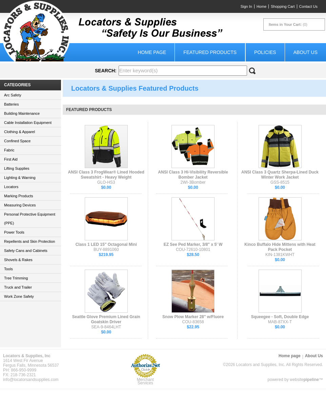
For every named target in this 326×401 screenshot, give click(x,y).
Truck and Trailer (18, 287)
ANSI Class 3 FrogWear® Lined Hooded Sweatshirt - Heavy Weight (106, 175)
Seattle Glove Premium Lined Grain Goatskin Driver (106, 319)
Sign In (246, 6)
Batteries (11, 104)
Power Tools (14, 232)
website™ (306, 379)
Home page (152, 52)
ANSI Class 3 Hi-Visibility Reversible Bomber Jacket (193, 175)
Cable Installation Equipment (28, 123)
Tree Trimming (16, 278)
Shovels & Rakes (18, 260)
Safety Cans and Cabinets (25, 251)
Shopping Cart (282, 6)
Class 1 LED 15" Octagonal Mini (106, 244)
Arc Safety (12, 95)
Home (261, 6)
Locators (11, 187)
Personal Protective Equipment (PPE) (29, 218)
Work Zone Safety (19, 296)
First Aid (11, 159)
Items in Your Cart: (285, 24)
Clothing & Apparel (19, 132)
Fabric (9, 150)
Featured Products (210, 52)
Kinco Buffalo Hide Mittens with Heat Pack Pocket (279, 247)
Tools (8, 269)
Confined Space (17, 141)
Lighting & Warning (20, 178)
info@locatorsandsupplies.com (31, 379)
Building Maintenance (22, 113)
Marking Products (18, 196)
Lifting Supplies (16, 168)
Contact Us (308, 6)
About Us (305, 52)
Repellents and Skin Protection (29, 241)
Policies (265, 52)
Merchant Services (145, 381)
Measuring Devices (20, 205)
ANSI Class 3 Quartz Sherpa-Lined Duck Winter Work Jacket (280, 175)
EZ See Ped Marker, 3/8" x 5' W (193, 244)
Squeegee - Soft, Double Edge (280, 316)
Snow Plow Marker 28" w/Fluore (193, 316)
